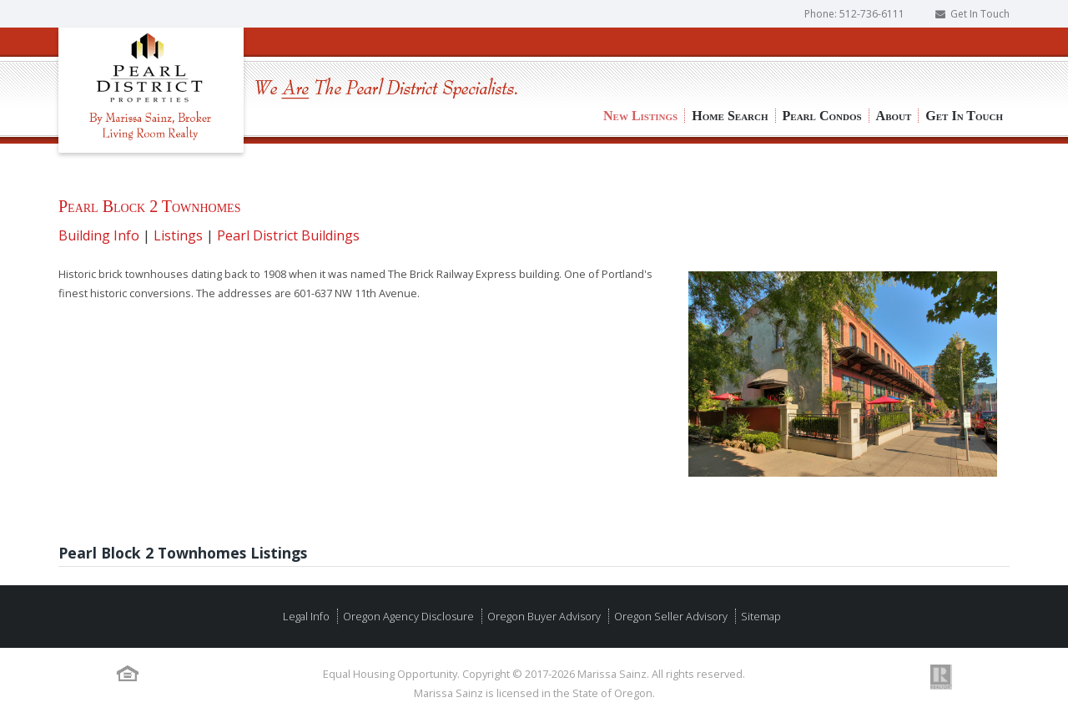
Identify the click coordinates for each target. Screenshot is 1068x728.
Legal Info (306, 616)
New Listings (640, 59)
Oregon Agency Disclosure (407, 616)
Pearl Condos (822, 59)
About (894, 59)
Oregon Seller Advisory (670, 616)
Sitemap (759, 616)
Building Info (98, 235)
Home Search (729, 59)
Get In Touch (980, 14)
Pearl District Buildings (288, 235)
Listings (178, 235)
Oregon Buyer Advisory (543, 616)
